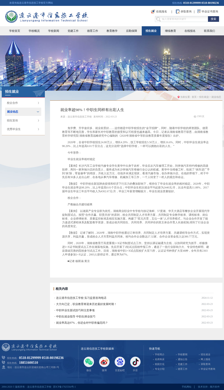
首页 (194, 97)
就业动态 (216, 97)
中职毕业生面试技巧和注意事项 (75, 310)
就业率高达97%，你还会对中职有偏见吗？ (82, 322)
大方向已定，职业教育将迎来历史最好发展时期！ (86, 304)
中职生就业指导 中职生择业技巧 (75, 316)
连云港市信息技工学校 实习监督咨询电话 (81, 297)
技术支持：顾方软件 (209, 387)
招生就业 (204, 97)
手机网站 (186, 387)
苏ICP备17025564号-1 (64, 387)
